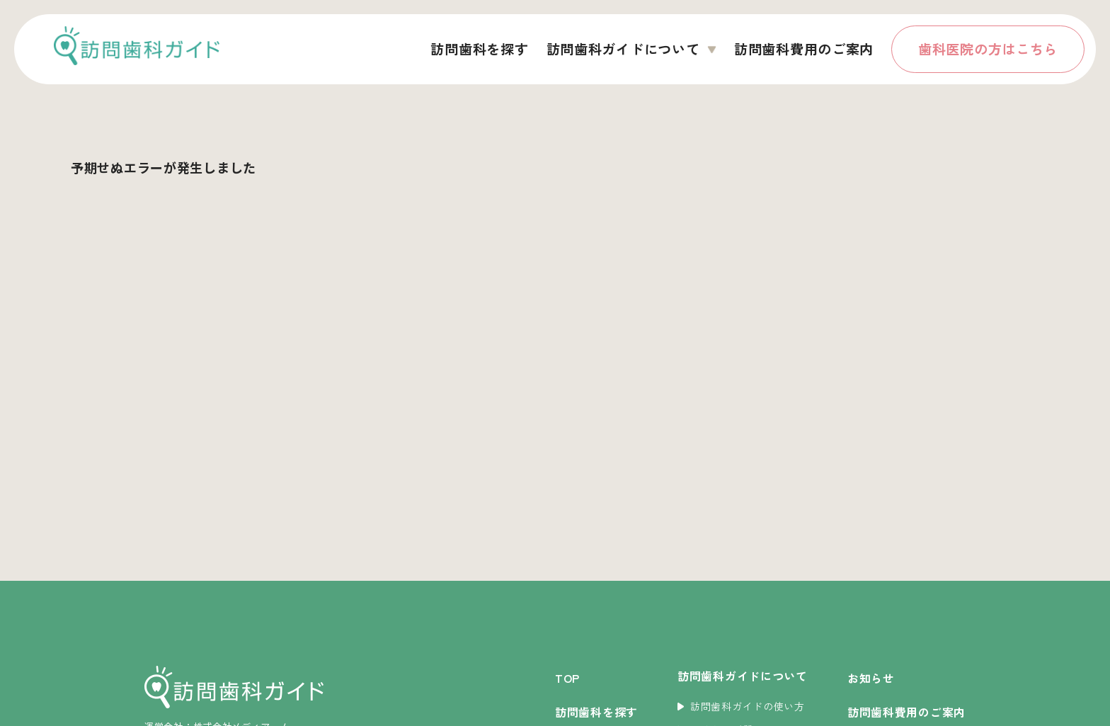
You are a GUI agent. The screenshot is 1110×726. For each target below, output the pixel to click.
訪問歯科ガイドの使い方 (741, 706)
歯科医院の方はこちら (988, 49)
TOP (567, 677)
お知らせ (871, 677)
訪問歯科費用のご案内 (804, 49)
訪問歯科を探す (479, 49)
